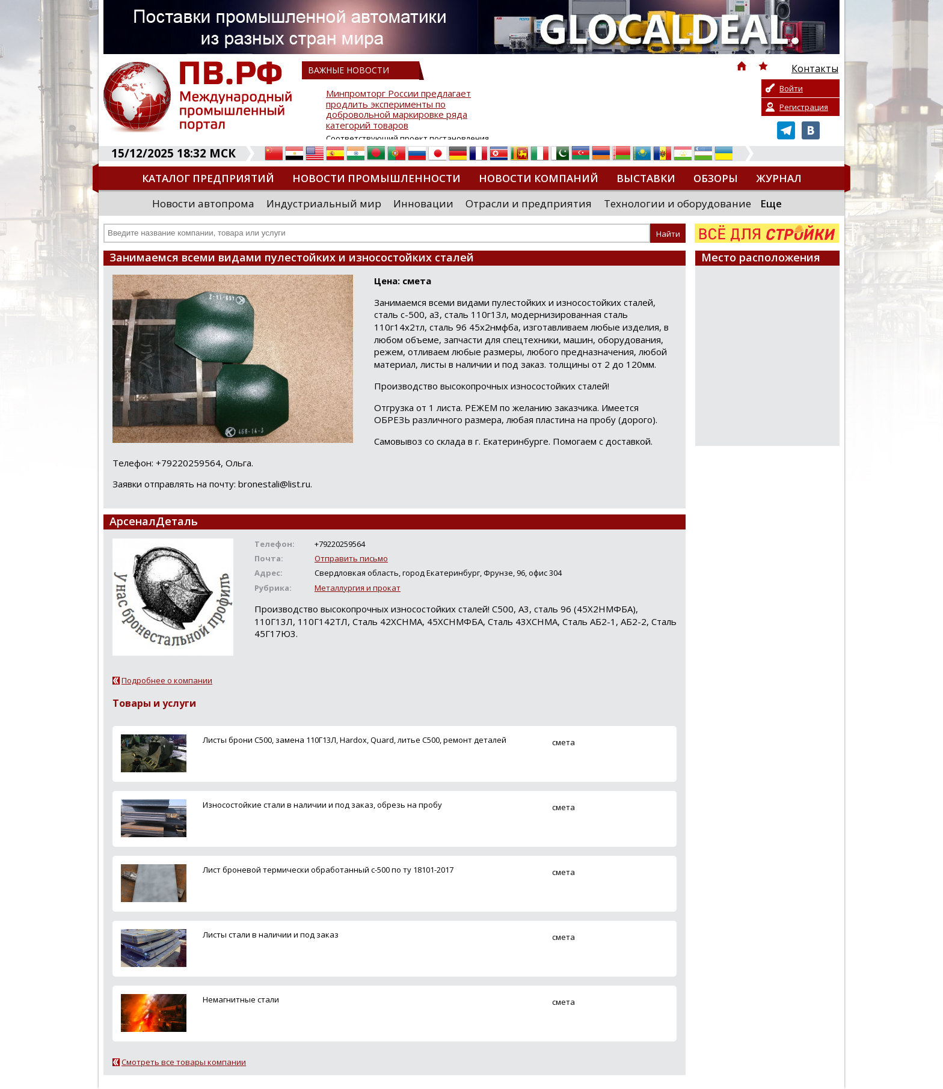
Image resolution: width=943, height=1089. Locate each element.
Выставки (645, 178)
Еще (771, 203)
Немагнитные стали (241, 999)
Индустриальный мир (323, 203)
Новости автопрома (203, 203)
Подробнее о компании (166, 680)
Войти (791, 88)
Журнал (779, 178)
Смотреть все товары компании (183, 1062)
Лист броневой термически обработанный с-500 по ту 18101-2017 (328, 869)
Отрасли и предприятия (528, 203)
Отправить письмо (351, 558)
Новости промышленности (376, 178)
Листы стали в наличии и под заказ (271, 934)
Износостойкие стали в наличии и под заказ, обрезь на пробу (322, 804)
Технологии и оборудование (677, 203)
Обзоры (715, 178)
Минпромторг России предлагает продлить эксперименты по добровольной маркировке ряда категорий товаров (398, 109)
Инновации (423, 203)
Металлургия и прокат (358, 587)
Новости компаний (538, 178)
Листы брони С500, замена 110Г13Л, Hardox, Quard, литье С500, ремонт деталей (354, 739)
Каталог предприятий (208, 178)
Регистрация (803, 107)
